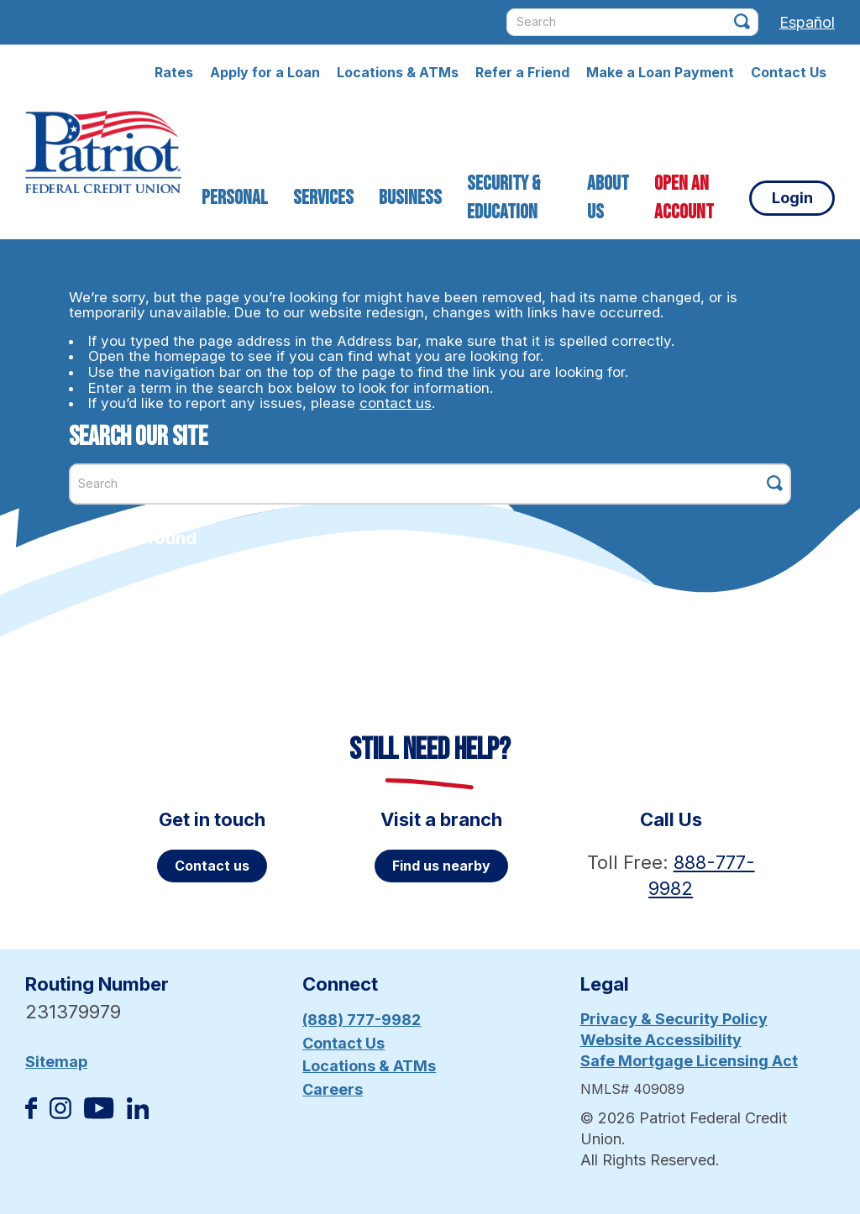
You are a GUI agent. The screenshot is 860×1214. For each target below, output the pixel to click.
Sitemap (56, 1061)
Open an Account (684, 197)
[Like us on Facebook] (31, 1113)
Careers (332, 1089)
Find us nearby (441, 865)
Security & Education (503, 197)
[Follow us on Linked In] (138, 1113)
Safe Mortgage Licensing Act (689, 1061)
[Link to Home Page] (103, 154)
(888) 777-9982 (361, 1019)
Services (323, 198)
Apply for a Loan (265, 72)
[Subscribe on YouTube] (98, 1113)
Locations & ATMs (398, 72)
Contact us (212, 865)
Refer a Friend (522, 72)
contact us (395, 403)
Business (410, 198)
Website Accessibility (661, 1040)
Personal (235, 198)
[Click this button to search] (742, 21)
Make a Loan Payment (660, 72)
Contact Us (788, 72)
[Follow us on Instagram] (60, 1113)
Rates (174, 72)
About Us (608, 197)
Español (807, 22)
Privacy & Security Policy (674, 1019)
